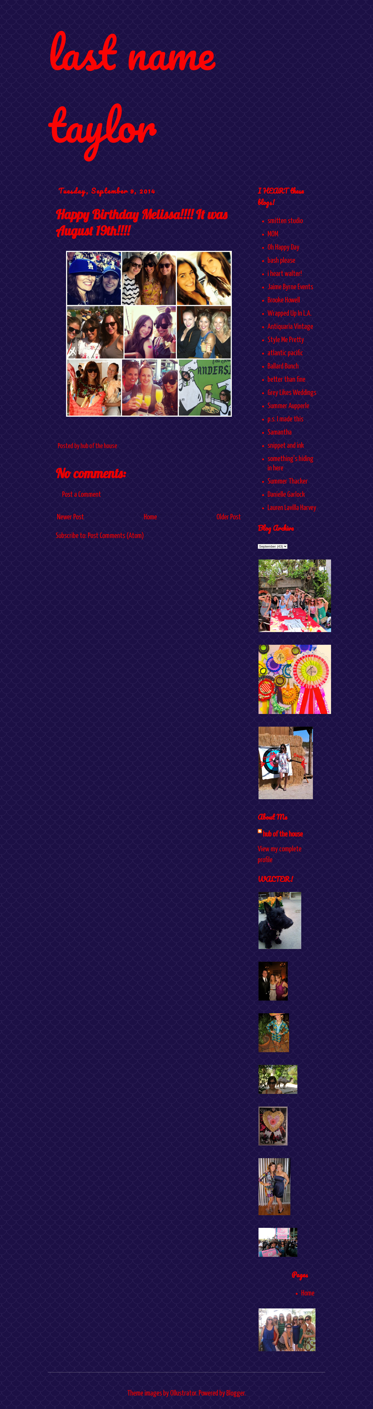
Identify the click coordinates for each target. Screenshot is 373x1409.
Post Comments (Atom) (116, 536)
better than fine (286, 379)
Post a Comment (81, 494)
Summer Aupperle (288, 406)
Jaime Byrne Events (290, 287)
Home (150, 517)
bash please (281, 260)
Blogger (235, 1393)
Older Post (229, 517)
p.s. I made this (285, 419)
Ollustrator (183, 1393)
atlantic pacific (285, 353)
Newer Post (70, 517)
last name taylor (131, 88)
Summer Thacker (288, 481)
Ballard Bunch (283, 366)
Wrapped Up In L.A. (290, 313)
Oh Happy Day (283, 247)
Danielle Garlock (286, 494)
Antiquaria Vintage (290, 326)
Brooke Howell (284, 300)
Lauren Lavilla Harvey (292, 508)
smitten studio (285, 221)
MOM (273, 234)
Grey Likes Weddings (292, 392)
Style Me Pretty (286, 340)
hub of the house (283, 834)
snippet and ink (286, 445)
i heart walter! (285, 274)
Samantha (280, 432)
